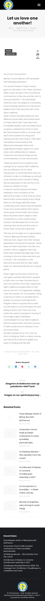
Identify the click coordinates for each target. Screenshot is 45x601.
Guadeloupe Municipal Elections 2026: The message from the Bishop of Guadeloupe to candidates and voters (22, 568)
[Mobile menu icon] (39, 5)
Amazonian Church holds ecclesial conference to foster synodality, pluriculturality (29, 436)
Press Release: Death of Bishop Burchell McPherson (30, 417)
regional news (10, 54)
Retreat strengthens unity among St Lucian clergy (29, 505)
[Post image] (10, 417)
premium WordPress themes (24, 597)
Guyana (8, 51)
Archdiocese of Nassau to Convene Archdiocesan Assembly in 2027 (30, 472)
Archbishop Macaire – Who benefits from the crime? (30, 455)
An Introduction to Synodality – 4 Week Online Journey (28, 489)
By (35, 352)
